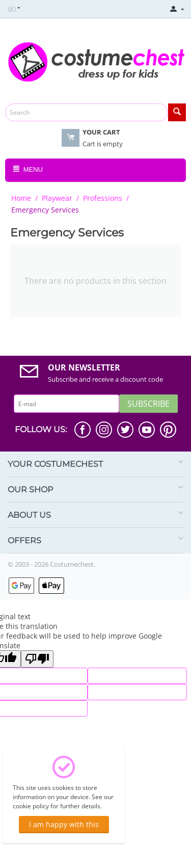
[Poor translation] (37, 659)
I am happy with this (64, 824)
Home (21, 198)
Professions (102, 198)
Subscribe (148, 403)
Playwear (57, 198)
